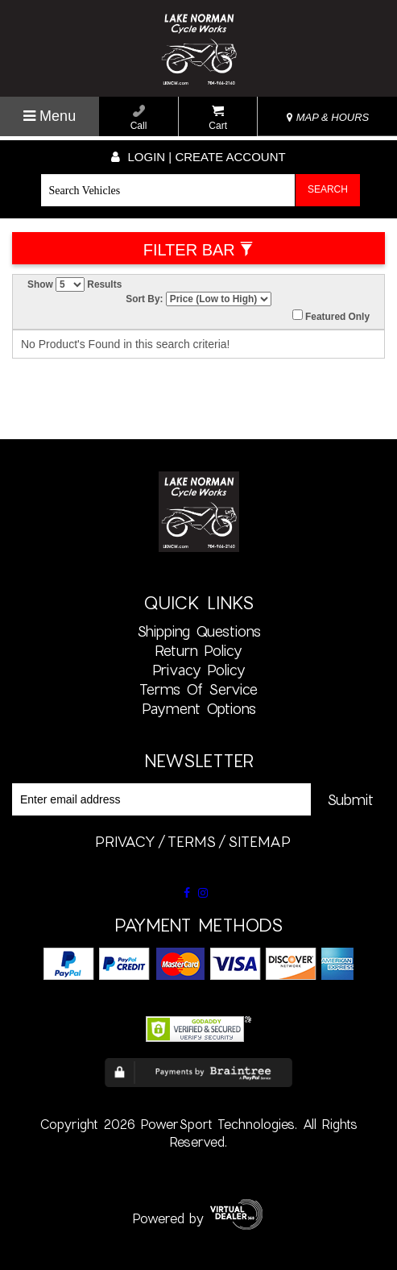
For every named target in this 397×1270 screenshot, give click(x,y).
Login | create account (198, 157)
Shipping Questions (199, 631)
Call (138, 118)
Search (328, 189)
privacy (125, 841)
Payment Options (199, 708)
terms (191, 841)
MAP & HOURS (328, 117)
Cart (218, 118)
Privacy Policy (199, 670)
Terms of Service (198, 689)
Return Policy (198, 650)
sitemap (259, 841)
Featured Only (331, 315)
